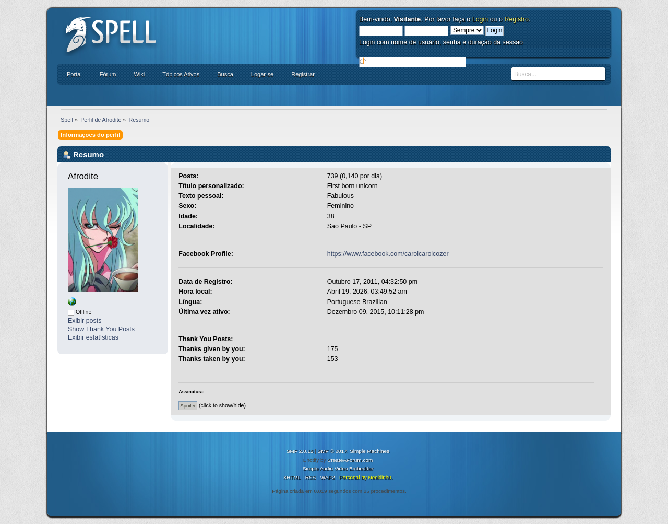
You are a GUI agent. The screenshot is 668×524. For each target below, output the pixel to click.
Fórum (108, 74)
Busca (225, 74)
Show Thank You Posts (101, 329)
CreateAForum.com (350, 460)
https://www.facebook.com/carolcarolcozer (388, 254)
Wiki (139, 74)
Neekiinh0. (380, 477)
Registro (516, 19)
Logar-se (262, 74)
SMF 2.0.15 (300, 451)
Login (480, 19)
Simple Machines (369, 451)
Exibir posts (84, 320)
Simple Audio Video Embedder (338, 468)
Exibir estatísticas (93, 337)
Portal (74, 74)
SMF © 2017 (332, 451)
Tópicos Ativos (180, 74)
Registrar (303, 74)
